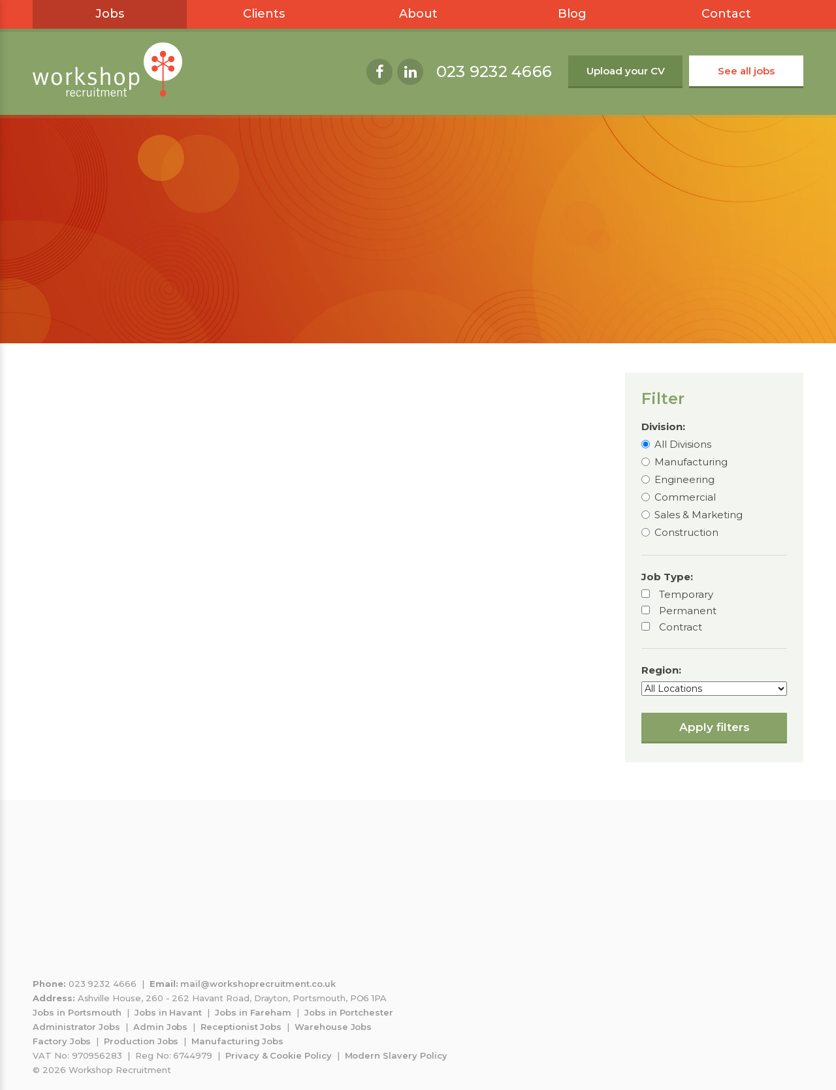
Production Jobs (141, 1041)
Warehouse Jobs (333, 1026)
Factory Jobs (62, 1041)
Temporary (686, 594)
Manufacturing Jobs (237, 1041)
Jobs (109, 14)
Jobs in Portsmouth (77, 1012)
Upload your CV (626, 71)
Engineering (684, 479)
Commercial (685, 497)
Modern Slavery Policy (396, 1055)
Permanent (687, 610)
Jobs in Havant (168, 1012)
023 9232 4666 (494, 71)
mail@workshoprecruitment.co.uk (258, 983)
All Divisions (682, 444)
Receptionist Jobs (241, 1026)
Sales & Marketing (698, 514)
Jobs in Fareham (253, 1012)
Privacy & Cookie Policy (278, 1055)
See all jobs (746, 71)
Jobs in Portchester (348, 1012)
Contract (680, 627)
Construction (686, 532)
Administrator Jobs (76, 1026)
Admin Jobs (160, 1026)
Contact (726, 14)
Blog (572, 14)
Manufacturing (691, 462)
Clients (264, 14)
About (418, 14)
